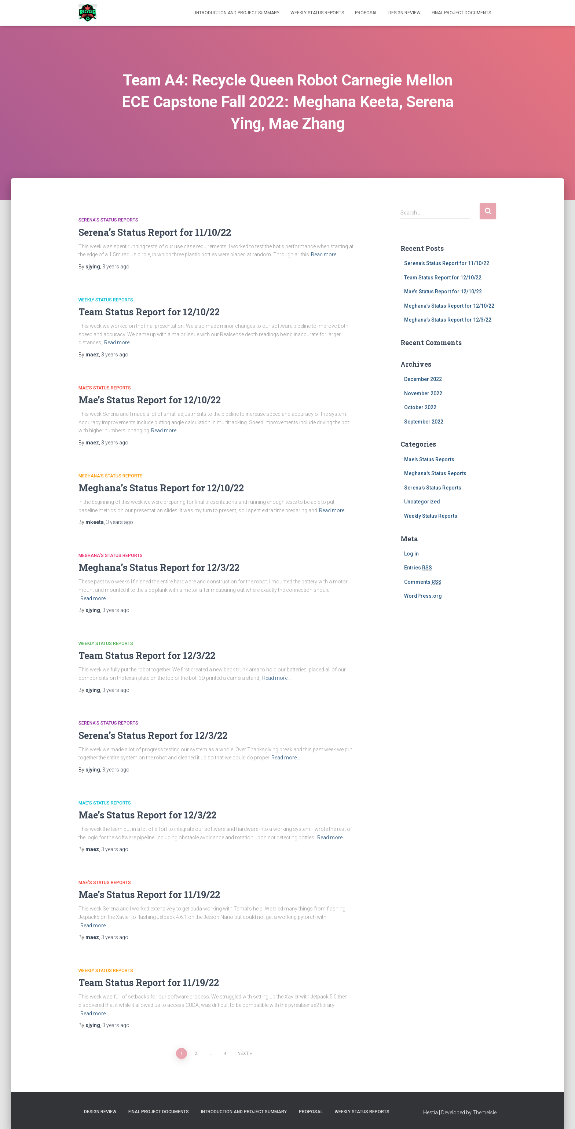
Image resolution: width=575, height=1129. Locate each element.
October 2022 (420, 407)
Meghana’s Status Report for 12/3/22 (158, 567)
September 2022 (423, 422)
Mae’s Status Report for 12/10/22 (149, 400)
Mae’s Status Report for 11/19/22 (149, 894)
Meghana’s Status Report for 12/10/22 (161, 488)
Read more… (325, 254)
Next (243, 1053)
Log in (411, 554)
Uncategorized (422, 502)
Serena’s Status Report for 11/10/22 (154, 232)
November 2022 (423, 393)
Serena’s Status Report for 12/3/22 (152, 735)
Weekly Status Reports (317, 12)
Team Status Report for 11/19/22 (148, 982)
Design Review (404, 12)
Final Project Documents (461, 12)
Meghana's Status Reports (110, 476)
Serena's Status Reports (108, 220)
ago (115, 267)
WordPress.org (423, 596)
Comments (423, 582)
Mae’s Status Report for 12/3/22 (147, 815)
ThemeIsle (485, 1112)
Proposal (366, 12)
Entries (418, 568)
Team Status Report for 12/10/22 (149, 312)
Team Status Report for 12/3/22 (146, 655)
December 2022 (423, 379)
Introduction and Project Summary (237, 12)
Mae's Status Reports (104, 388)
